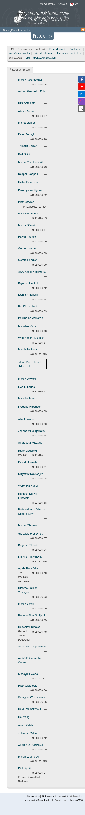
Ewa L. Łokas (26, 387)
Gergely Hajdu (27, 248)
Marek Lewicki (27, 378)
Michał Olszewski (29, 525)
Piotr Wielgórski (27, 685)
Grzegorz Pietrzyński (30, 533)
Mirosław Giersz (28, 213)
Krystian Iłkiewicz (28, 295)
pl (72, 4)
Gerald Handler (27, 260)
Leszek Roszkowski (30, 557)
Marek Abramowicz (30, 80)
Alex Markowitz (27, 419)
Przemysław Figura (30, 190)
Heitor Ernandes (28, 182)
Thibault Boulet (27, 146)
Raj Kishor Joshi (28, 306)
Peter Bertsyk (26, 134)
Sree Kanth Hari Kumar (32, 271)
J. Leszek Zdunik (28, 733)
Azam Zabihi (26, 725)
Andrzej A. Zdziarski (30, 745)
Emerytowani (57, 49)
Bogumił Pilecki (27, 545)
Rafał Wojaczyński (29, 709)
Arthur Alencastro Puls (31, 91)
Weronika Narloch (29, 485)
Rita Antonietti (26, 103)
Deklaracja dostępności (55, 796)
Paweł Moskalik (27, 462)
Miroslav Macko (27, 398)
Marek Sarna (26, 603)
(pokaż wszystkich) (45, 57)
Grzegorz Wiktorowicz (31, 697)
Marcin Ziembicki (28, 756)
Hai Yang (24, 717)
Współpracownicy (19, 53)
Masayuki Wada (28, 674)
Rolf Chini (24, 154)
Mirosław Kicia (27, 326)
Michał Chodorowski (30, 162)
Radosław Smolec (29, 627)
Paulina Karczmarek (30, 318)
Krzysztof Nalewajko (30, 474)
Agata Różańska (28, 568)
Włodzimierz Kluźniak (31, 338)
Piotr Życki (24, 768)
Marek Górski (26, 225)
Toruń (27, 57)
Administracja (43, 53)
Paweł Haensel (27, 237)
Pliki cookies (32, 796)
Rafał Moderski (27, 451)
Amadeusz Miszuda (30, 442)
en (76, 4)
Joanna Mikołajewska (31, 431)
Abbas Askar (26, 111)
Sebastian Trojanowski (32, 646)
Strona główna (10, 30)
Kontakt (62, 4)
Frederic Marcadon (29, 406)
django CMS (76, 800)
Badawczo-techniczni (70, 53)
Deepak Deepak (28, 174)
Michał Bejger (26, 123)
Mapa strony (47, 4)
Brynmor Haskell (28, 283)
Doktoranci (76, 49)
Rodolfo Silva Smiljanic (32, 615)
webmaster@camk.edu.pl (39, 800)
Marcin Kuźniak (27, 349)
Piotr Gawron (26, 202)
